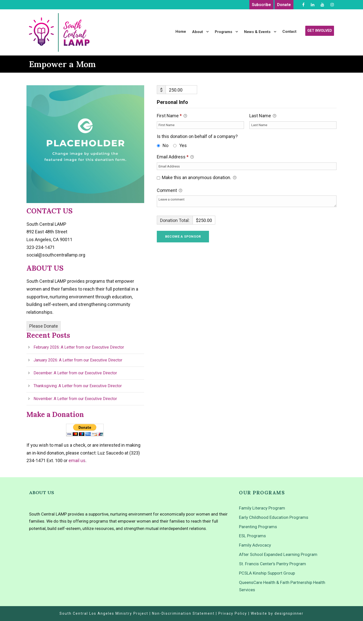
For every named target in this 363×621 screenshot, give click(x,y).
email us (77, 460)
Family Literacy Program (262, 508)
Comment (169, 191)
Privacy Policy (232, 613)
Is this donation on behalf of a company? (197, 136)
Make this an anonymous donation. (196, 178)
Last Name (262, 116)
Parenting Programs (258, 526)
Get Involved (319, 31)
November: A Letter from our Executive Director (75, 398)
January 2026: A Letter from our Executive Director (78, 360)
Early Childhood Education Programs (273, 517)
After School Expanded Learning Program (278, 554)
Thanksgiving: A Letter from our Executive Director (78, 385)
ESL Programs (252, 535)
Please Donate (43, 326)
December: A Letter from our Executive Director (75, 373)
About (197, 32)
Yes (183, 145)
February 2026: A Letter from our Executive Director (79, 347)
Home (180, 31)
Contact (289, 31)
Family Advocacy (255, 545)
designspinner (289, 613)
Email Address (175, 157)
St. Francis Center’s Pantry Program (272, 563)
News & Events (257, 32)
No (165, 145)
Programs (223, 32)
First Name (172, 116)
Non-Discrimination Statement (183, 613)
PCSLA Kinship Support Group (267, 573)
